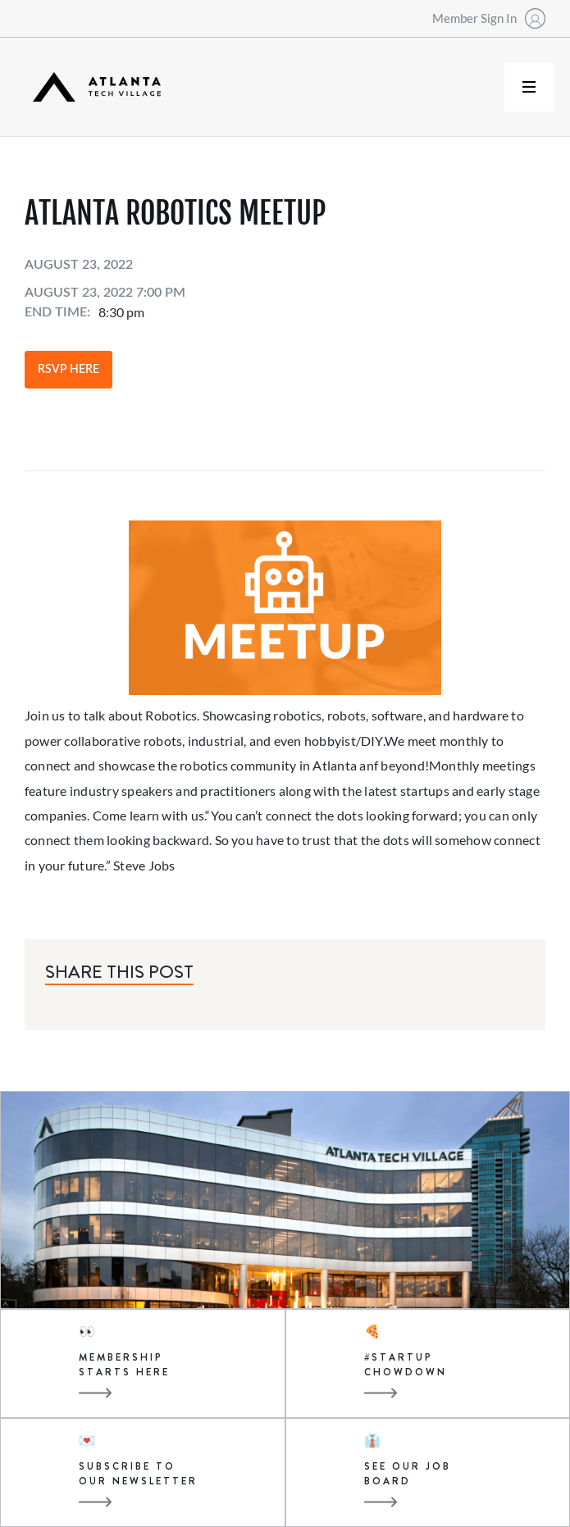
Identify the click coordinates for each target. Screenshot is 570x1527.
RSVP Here (68, 369)
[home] (93, 87)
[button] (529, 86)
